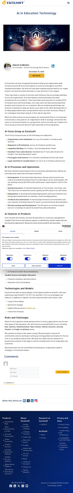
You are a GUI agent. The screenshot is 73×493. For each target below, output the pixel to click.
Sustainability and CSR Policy (64, 439)
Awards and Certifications (27, 449)
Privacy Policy (64, 424)
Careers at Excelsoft (26, 463)
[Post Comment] (62, 371)
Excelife (25, 445)
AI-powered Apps (9, 423)
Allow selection (36, 265)
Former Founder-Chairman (26, 427)
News (43, 435)
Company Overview (26, 433)
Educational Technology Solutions (9, 472)
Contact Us (27, 467)
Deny (13, 265)
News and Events (26, 441)
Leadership (27, 437)
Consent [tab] (12, 231)
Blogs (25, 459)
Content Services (8, 446)
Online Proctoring (8, 440)
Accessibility (63, 427)
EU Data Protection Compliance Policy (63, 446)
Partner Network (26, 471)
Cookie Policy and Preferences (64, 433)
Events (43, 438)
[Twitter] (18, 485)
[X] (28, 400)
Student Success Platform (8, 459)
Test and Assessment (9, 435)
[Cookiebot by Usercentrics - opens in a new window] (62, 226)
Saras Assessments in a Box (9, 429)
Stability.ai (30, 308)
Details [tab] (36, 231)
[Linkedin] (32, 400)
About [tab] (60, 231)
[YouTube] (26, 485)
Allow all (59, 265)
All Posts (36, 76)
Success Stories (26, 455)
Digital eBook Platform (9, 465)
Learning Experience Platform (9, 452)
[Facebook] (24, 400)
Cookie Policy (30, 248)
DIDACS (44, 424)
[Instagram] (35, 400)
